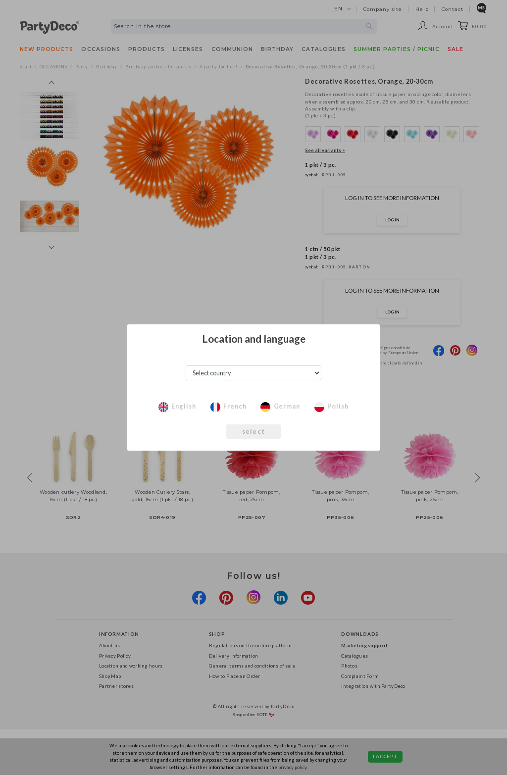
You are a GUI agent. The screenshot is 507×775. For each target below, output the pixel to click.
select (253, 431)
